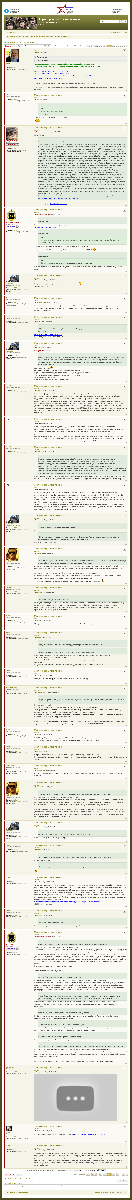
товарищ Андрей (11, 687)
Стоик (8, 1132)
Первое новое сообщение (63, 46)
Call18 (8, 616)
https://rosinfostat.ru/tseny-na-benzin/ (48, 334)
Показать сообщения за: (41, 1170)
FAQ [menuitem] (17, 32)
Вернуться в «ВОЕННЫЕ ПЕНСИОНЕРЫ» (19, 1178)
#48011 (36, 487)
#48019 (36, 732)
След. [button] (127, 46)
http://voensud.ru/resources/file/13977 (55, 74)
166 (15, 692)
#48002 (36, 130)
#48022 (36, 785)
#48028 (36, 1070)
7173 (15, 288)
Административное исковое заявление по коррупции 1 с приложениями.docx (68, 902)
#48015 (36, 618)
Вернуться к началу (126, 91)
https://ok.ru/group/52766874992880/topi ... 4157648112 (58, 198)
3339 (15, 230)
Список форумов (23, 1192)
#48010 (36, 450)
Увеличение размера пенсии (21, 42)
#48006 (36, 319)
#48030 (36, 1148)
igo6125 (8, 562)
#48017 (36, 673)
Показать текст (41, 57)
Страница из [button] (88, 46)
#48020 (36, 749)
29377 (16, 321)
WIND (8, 63)
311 (15, 67)
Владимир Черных (12, 141)
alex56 (8, 317)
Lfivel (8, 95)
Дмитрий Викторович (13, 222)
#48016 (36, 635)
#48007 (36, 345)
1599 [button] (100, 46)
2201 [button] (123, 46)
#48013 (36, 551)
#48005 (36, 301)
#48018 (36, 690)
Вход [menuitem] (125, 32)
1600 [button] (104, 46)
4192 (15, 620)
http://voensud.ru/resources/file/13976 (55, 71)
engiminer (9, 587)
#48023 (36, 825)
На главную (11, 1192)
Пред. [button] (92, 46)
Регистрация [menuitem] (116, 32)
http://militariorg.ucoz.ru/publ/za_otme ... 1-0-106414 (91, 1134)
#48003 (36, 212)
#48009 (36, 421)
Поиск (121, 21)
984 (15, 302)
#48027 (36, 935)
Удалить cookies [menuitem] (102, 1192)
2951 (15, 1137)
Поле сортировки (70, 1170)
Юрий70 (8, 386)
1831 (15, 566)
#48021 (36, 768)
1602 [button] (113, 46)
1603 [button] (117, 46)
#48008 (36, 388)
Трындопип (10, 1067)
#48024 (36, 848)
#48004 (36, 278)
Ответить (9, 46)
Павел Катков (10, 298)
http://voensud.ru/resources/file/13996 (77, 76)
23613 (16, 148)
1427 (15, 1072)
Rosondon (9, 283)
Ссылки (10, 32)
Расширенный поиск (125, 21)
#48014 (36, 590)
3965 (15, 99)
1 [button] (95, 46)
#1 (35, 50)
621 (15, 390)
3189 (15, 592)
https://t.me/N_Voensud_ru (58, 204)
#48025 (36, 880)
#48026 (36, 913)
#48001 (36, 97)
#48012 (36, 518)
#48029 (36, 1129)
